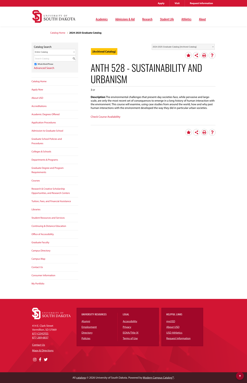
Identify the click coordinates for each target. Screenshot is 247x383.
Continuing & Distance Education (49, 226)
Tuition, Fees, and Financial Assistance (51, 201)
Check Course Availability (105, 116)
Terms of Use (130, 338)
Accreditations (39, 106)
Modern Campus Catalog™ (158, 377)
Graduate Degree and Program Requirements (48, 170)
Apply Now (37, 89)
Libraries (36, 209)
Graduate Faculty (40, 242)
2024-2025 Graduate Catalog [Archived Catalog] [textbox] (174, 47)
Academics (102, 19)
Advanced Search (44, 68)
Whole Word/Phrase (45, 64)
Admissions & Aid (125, 19)
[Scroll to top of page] (240, 376)
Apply (161, 3)
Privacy (127, 327)
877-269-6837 (40, 337)
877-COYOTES (40, 333)
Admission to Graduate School (47, 130)
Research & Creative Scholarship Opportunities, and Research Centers (51, 191)
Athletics (186, 19)
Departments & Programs (45, 159)
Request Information (201, 3)
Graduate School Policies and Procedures (47, 141)
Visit (177, 3)
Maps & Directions (43, 350)
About (202, 19)
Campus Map (38, 258)
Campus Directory (41, 250)
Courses (36, 180)
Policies (86, 338)
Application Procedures (44, 122)
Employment (89, 327)
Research (147, 19)
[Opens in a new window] (34, 359)
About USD (37, 98)
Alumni (86, 321)
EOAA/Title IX (130, 332)
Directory (87, 332)
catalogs (81, 377)
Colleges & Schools (41, 151)
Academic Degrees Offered (46, 114)
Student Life (167, 19)
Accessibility (130, 321)
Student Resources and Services (48, 217)
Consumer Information (43, 275)
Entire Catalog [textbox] (41, 52)
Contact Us (37, 267)
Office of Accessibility (43, 234)
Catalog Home (57, 32)
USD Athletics (174, 332)
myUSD (170, 321)
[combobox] (183, 47)
